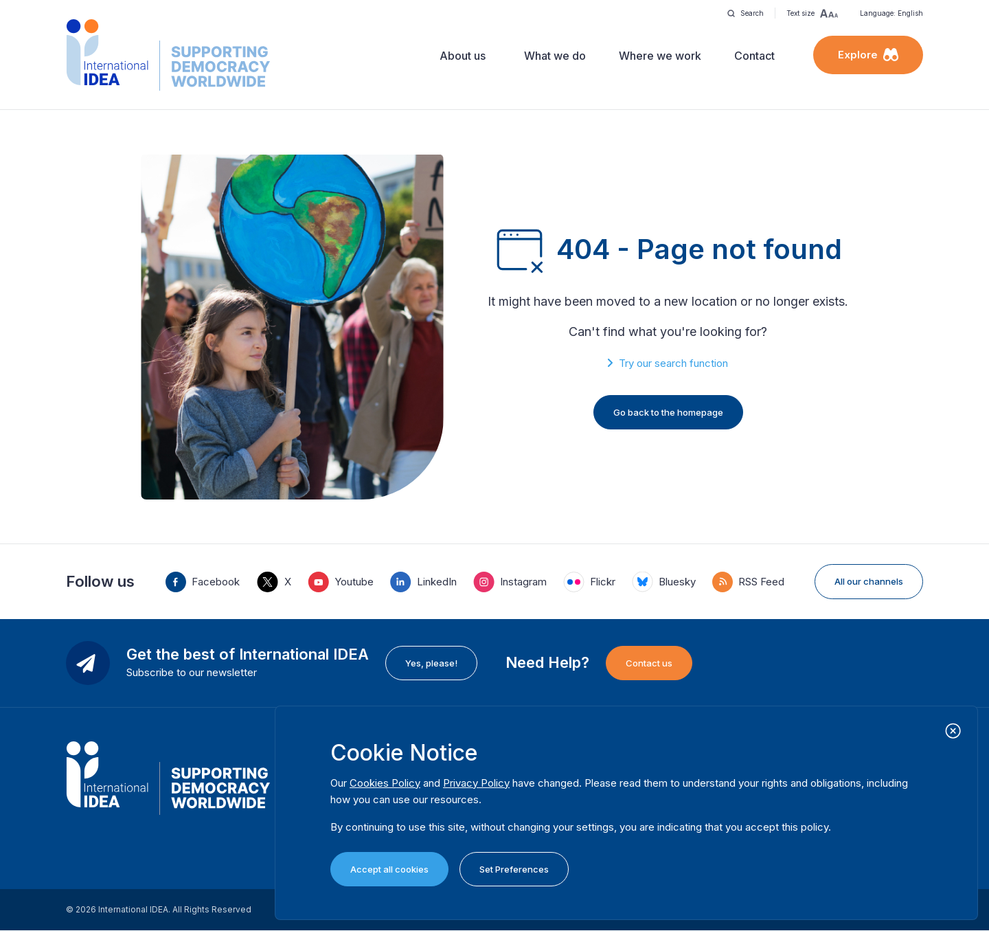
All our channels (868, 581)
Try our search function (673, 363)
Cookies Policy (385, 782)
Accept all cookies (389, 869)
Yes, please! (431, 663)
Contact (754, 56)
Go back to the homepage (668, 412)
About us (463, 56)
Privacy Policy (476, 782)
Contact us (649, 663)
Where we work (660, 56)
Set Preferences (514, 869)
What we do (555, 56)
